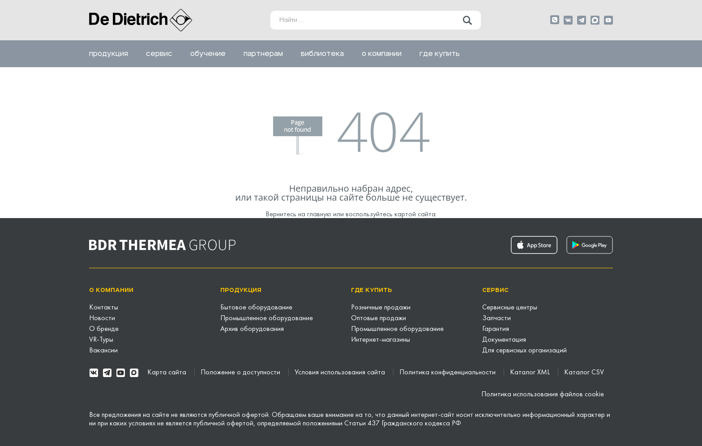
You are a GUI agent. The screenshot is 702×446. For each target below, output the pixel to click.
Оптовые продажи (378, 318)
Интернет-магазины (380, 339)
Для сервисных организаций (524, 350)
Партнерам (263, 53)
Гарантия (495, 329)
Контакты (103, 307)
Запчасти (496, 318)
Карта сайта (167, 372)
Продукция (108, 53)
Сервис (159, 53)
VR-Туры (101, 339)
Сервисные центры (509, 307)
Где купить (439, 53)
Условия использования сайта (341, 372)
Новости (102, 318)
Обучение (208, 53)
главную (319, 214)
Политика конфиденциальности (448, 372)
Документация (504, 339)
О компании (382, 53)
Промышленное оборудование (266, 318)
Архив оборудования (252, 329)
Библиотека (322, 53)
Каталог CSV (584, 372)
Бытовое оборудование (256, 307)
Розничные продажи (381, 307)
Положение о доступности (241, 372)
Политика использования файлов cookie (542, 394)
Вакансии (103, 350)
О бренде (104, 329)
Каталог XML (531, 372)
